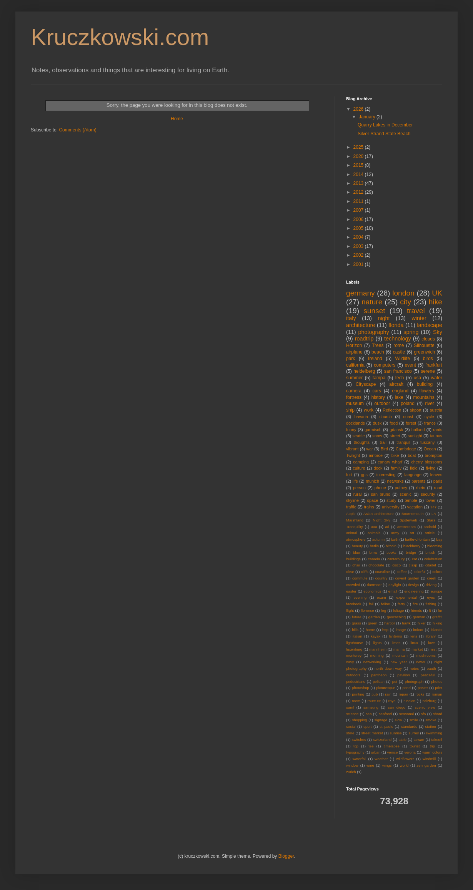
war (369, 449)
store (350, 733)
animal (351, 533)
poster (423, 688)
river (429, 403)
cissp (413, 565)
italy (351, 318)
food (394, 423)
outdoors (353, 675)
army (395, 533)
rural (357, 494)
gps (364, 474)
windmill (429, 759)
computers (384, 365)
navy (350, 662)
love (431, 643)
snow (377, 435)
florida (395, 325)
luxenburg (354, 649)
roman (437, 694)
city (405, 302)
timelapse (392, 746)
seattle (359, 435)
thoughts (362, 442)
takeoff (436, 739)
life (355, 481)
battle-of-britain (417, 539)
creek (431, 578)
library (431, 636)
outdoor (382, 403)
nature (371, 302)
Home (177, 118)
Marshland (354, 520)
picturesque (385, 688)
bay (439, 539)
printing (358, 694)
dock (378, 468)
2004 (359, 237)
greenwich (424, 352)
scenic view (425, 707)
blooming (434, 546)
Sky (437, 332)
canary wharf (390, 462)
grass (356, 623)
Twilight (353, 455)
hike (435, 302)
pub (374, 694)
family (396, 468)
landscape (429, 325)
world (404, 765)
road (438, 487)
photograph (414, 681)
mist (433, 649)
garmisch (373, 429)
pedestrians (355, 681)
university (391, 507)
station (430, 726)
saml (350, 707)
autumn (378, 539)
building (425, 384)
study (391, 500)
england (400, 391)
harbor (389, 623)
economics (372, 591)
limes (396, 643)
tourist (415, 746)
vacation (415, 507)
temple (411, 500)
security (428, 494)
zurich (351, 772)
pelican (378, 681)
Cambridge (406, 449)
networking (372, 662)
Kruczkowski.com (120, 37)
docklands (355, 423)
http (385, 630)
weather (381, 759)
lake (399, 397)
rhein (420, 487)
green (373, 623)
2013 (359, 183)
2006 (359, 219)
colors (437, 572)
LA (433, 513)
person (359, 487)
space (372, 500)
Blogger (286, 856)
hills (355, 630)
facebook (353, 604)
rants (437, 429)
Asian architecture (378, 513)
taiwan (418, 739)
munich (372, 481)
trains (369, 507)
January (367, 117)
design (413, 585)
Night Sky (381, 520)
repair (403, 694)
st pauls (386, 726)
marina (399, 649)
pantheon (378, 675)
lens (413, 636)
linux (414, 643)
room (356, 701)
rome (398, 345)
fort (349, 474)
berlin (374, 546)
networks (395, 481)
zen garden (426, 765)
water (436, 377)
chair (356, 565)
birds (428, 358)
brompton (433, 455)
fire (415, 604)
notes (414, 668)
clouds (428, 339)
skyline (352, 500)
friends (416, 610)
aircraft (396, 384)
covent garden (407, 578)
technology (397, 338)
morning (377, 655)
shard (437, 714)
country (381, 578)
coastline (382, 572)
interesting (386, 474)
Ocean (430, 449)
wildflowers (405, 759)
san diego (396, 707)
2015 (359, 165)
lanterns (395, 636)
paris (437, 481)
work (368, 410)
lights (377, 643)
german (419, 617)
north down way (388, 668)
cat (414, 559)
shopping (359, 720)
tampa (379, 377)
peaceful (428, 675)
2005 (359, 228)
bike (395, 455)
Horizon (354, 345)
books (391, 552)
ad (387, 527)
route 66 (374, 701)
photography (373, 332)
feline (385, 604)
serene (428, 371)
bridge (411, 552)
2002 (359, 255)
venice (392, 752)
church (385, 416)
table (402, 739)
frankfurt (433, 365)
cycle (429, 416)
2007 (359, 210)
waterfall (359, 759)
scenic (405, 494)
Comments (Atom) (77, 130)
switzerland (382, 739)
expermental (406, 597)
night (384, 318)
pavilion (403, 675)
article (430, 533)
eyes (431, 597)
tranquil (403, 442)
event (410, 365)
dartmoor (374, 585)
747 (433, 507)
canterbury (396, 559)
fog (383, 610)
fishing (430, 604)
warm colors (432, 752)
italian (357, 636)
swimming (434, 733)
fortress (353, 397)
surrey (414, 733)
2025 (359, 147)
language (413, 474)
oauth (431, 668)
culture (359, 468)
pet (394, 681)
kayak (375, 636)
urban (376, 752)
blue (356, 552)
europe (436, 591)
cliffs (364, 572)
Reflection (392, 410)
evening (359, 597)
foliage (398, 610)
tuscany (427, 442)
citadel (430, 565)
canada (374, 559)
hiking (437, 623)
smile (414, 720)
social (351, 726)
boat (412, 455)
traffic (351, 507)
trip (432, 746)
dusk (377, 423)
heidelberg (364, 371)
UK (437, 293)
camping (361, 462)
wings (387, 765)
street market (372, 733)
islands (436, 630)
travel (416, 311)
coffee (402, 572)
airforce (376, 455)
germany (360, 293)
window (352, 765)
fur (440, 610)
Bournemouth (412, 513)
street (395, 435)
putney (401, 487)
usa (417, 377)
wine (370, 765)
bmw (373, 552)
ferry (401, 604)
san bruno (381, 494)
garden (374, 617)
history (378, 397)
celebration (433, 559)
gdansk (396, 429)
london (403, 293)
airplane (354, 352)
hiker (422, 623)
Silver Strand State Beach (384, 133)
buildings (353, 559)
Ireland (375, 358)
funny (351, 429)
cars (376, 391)
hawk (406, 623)
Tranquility (354, 527)
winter (418, 318)
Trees (377, 345)
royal (392, 701)
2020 (359, 156)
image (401, 630)
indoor (418, 630)
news (420, 662)
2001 (359, 264)
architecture (360, 325)
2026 (359, 109)
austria (436, 410)
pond (406, 688)
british (430, 552)
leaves (436, 474)
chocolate (376, 565)
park (350, 358)
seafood (385, 714)
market (417, 649)
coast (408, 416)
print (438, 688)
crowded (353, 585)
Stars (430, 520)
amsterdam (406, 527)
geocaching (396, 617)
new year (398, 662)
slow (398, 720)
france (430, 423)
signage (381, 720)
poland (408, 403)
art (412, 533)
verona (410, 752)
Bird (384, 449)
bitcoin (391, 546)
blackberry (411, 546)
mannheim (377, 649)
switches (359, 739)
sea (368, 714)
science (352, 714)
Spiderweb (408, 520)
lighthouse (354, 643)
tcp (355, 746)
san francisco (398, 371)
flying (430, 468)
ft (430, 610)
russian (409, 701)
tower (430, 500)
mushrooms (426, 655)
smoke (430, 720)
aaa (374, 527)
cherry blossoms (426, 462)
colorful (419, 572)
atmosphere (356, 539)
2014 (359, 174)
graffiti (437, 617)
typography (355, 752)
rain (388, 694)
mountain (399, 655)
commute (359, 578)
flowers (426, 391)
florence (367, 610)
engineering (413, 591)
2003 (359, 246)
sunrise (396, 733)
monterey (353, 655)
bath (394, 539)
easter (351, 591)
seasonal (406, 714)
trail (383, 442)
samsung (370, 707)
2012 (359, 192)
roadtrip (364, 338)
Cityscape (366, 384)
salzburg (429, 701)
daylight (394, 585)
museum (355, 403)
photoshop (360, 688)
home (370, 630)
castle (399, 352)
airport (415, 410)
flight (350, 610)
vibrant (352, 449)
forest (411, 423)
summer (354, 377)
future (356, 617)
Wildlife (402, 358)
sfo (423, 714)
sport (367, 726)
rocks (420, 694)
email (392, 591)
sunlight (415, 435)
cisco (396, 565)
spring (410, 332)
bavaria (361, 416)
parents (418, 481)
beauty (357, 546)
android (430, 527)
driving (431, 585)
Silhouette (424, 345)
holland (418, 429)
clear (350, 572)
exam (381, 597)
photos (436, 681)
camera (353, 391)
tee (370, 746)
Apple (351, 513)
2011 (359, 201)
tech (399, 377)
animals (374, 533)
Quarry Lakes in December (385, 125)
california (355, 365)
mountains (423, 397)
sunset (374, 311)
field (414, 468)
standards (409, 726)
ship (350, 410)
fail (371, 604)
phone (380, 487)
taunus (436, 435)
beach (377, 352)
